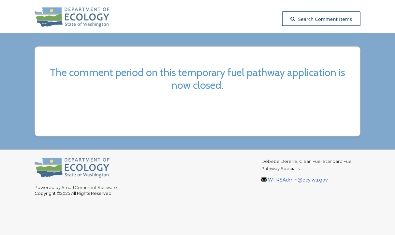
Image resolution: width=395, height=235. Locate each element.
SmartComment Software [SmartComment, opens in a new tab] (89, 187)
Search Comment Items (321, 19)
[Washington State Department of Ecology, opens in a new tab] (75, 18)
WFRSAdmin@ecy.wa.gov (298, 180)
